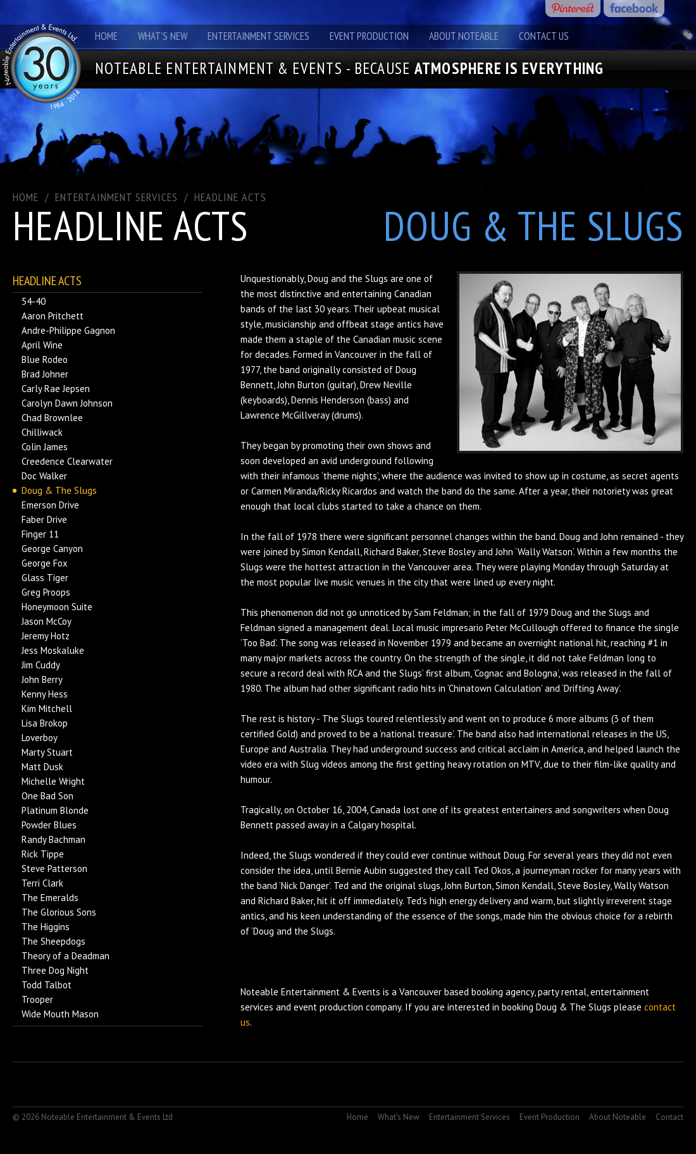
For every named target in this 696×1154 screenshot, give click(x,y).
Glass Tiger (45, 578)
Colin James (45, 447)
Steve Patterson (54, 868)
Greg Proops (46, 592)
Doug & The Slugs (59, 490)
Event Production (369, 36)
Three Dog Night (55, 970)
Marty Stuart (47, 752)
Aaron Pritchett (53, 316)
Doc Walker (44, 476)
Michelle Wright (53, 781)
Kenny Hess (45, 694)
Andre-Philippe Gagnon (68, 330)
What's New (162, 36)
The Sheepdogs (53, 941)
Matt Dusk (42, 767)
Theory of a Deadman (65, 956)
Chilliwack (42, 432)
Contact (669, 1117)
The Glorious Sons (59, 912)
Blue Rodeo (45, 359)
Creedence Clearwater (67, 461)
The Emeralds (50, 898)
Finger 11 (40, 534)
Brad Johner (45, 374)
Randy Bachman (53, 839)
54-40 (34, 301)
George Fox (45, 563)
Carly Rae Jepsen (56, 389)
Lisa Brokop (45, 723)
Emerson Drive (50, 505)
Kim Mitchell (47, 709)
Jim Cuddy (41, 665)
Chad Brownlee (52, 418)
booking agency (502, 992)
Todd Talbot (46, 985)
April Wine (42, 345)
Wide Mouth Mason (60, 1014)
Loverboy (40, 738)
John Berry (42, 679)
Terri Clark (42, 883)
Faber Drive (44, 519)
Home (106, 36)
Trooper (37, 999)
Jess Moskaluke (53, 650)
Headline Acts (230, 197)
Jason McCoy (46, 621)
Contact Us (544, 36)
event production (328, 1007)
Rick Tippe (43, 854)
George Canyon (52, 549)
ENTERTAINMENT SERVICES (116, 197)
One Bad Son (47, 796)
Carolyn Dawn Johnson (67, 403)
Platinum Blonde (55, 810)
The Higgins (46, 927)
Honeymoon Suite (57, 607)
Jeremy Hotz (46, 636)
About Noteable (464, 36)
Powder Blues (49, 825)
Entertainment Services (258, 36)
